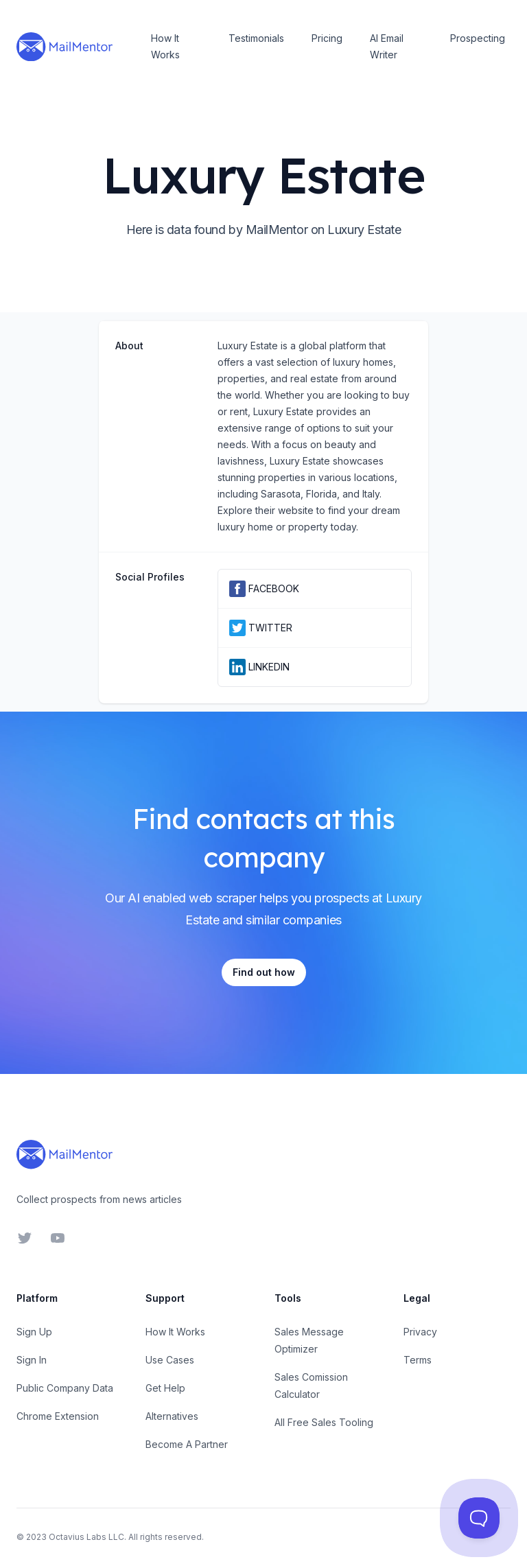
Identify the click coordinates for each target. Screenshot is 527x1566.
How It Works (165, 46)
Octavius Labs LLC (86, 1537)
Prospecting (477, 38)
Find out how (264, 972)
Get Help (165, 1388)
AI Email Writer (386, 46)
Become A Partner (186, 1444)
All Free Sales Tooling (323, 1422)
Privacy (420, 1331)
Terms (417, 1360)
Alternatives (171, 1416)
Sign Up (34, 1331)
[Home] (64, 46)
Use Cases (169, 1360)
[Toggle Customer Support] (479, 1518)
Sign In (31, 1360)
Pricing (327, 38)
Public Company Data (64, 1388)
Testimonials (256, 38)
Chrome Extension (57, 1416)
